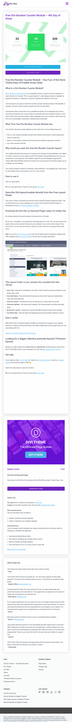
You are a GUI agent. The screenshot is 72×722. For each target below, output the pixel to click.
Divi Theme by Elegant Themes (28, 202)
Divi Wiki (6, 666)
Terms (6, 669)
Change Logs (42, 663)
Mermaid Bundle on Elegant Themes (16, 699)
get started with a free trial (51, 346)
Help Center (42, 660)
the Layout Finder (24, 233)
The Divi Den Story (10, 690)
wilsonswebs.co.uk (25, 581)
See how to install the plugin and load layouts (20, 330)
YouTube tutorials (44, 357)
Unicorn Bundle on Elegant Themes (15, 693)
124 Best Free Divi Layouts (12, 675)
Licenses (6, 672)
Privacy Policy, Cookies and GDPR (27, 707)
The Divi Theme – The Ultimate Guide (16, 660)
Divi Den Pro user (22, 231)
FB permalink (18, 616)
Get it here (41, 184)
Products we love (9, 678)
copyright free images (48, 502)
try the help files (25, 357)
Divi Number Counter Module (16, 90)
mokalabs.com (22, 594)
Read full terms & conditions (16, 546)
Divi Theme (7, 663)
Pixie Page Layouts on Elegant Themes (16, 696)
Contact (41, 666)
